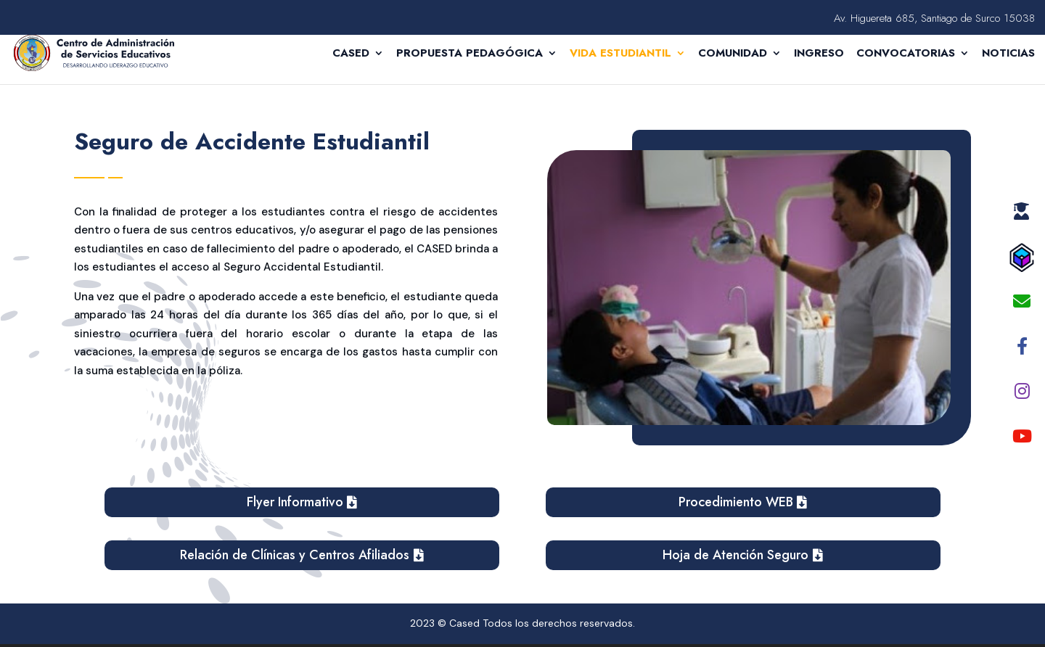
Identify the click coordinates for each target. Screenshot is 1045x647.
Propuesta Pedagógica (469, 54)
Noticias (1008, 54)
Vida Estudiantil (620, 54)
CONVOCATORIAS (905, 54)
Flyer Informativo (295, 502)
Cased (350, 54)
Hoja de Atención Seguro (735, 554)
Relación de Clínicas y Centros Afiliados (294, 554)
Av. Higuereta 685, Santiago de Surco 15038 (934, 19)
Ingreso (819, 54)
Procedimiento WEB (736, 502)
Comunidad (732, 54)
